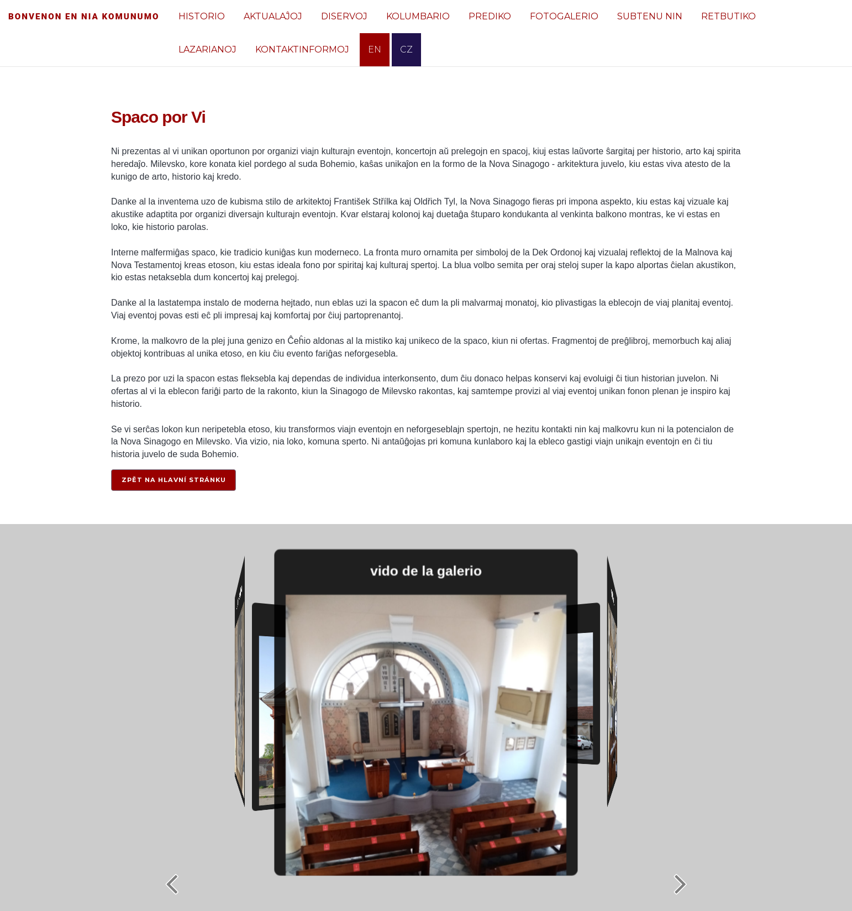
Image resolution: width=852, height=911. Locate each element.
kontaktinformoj (302, 49)
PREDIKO (490, 16)
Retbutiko (728, 16)
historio (201, 16)
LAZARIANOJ (207, 49)
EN (374, 49)
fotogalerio (564, 16)
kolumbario (418, 16)
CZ (406, 49)
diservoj (344, 16)
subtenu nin (649, 16)
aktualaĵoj (273, 16)
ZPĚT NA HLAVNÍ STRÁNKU (174, 480)
